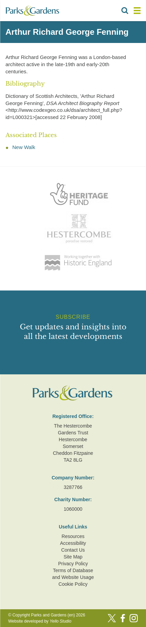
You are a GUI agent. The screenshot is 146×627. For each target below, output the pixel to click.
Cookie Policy (73, 584)
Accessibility (73, 543)
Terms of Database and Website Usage (73, 574)
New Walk (23, 147)
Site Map (73, 556)
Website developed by (39, 621)
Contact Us (73, 550)
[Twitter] (112, 618)
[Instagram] (134, 618)
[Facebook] (123, 618)
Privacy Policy (73, 563)
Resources (73, 536)
